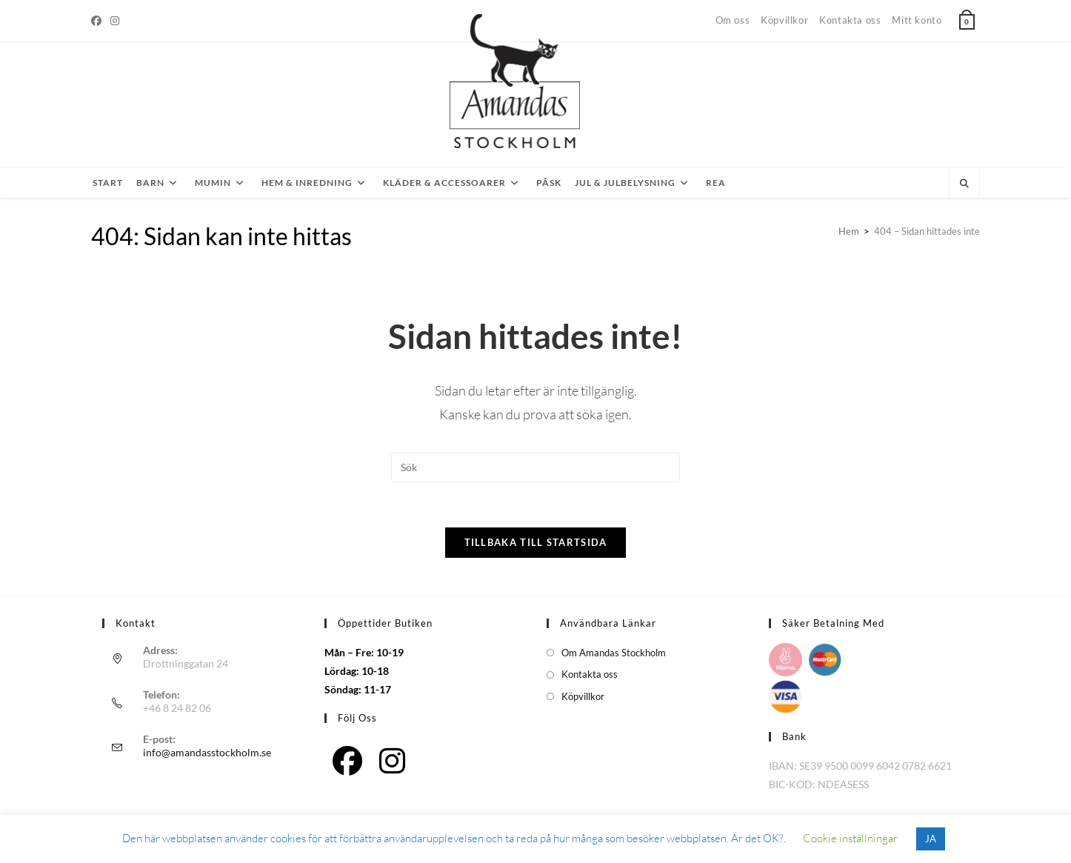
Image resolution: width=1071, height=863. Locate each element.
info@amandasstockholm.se (207, 752)
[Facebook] (98, 20)
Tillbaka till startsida (535, 542)
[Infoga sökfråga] (535, 467)
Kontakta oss (850, 20)
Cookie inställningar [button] (850, 838)
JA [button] (930, 838)
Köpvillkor (784, 20)
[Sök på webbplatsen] (964, 184)
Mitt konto (916, 20)
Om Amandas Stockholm (613, 653)
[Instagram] (115, 20)
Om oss (732, 20)
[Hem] (848, 231)
